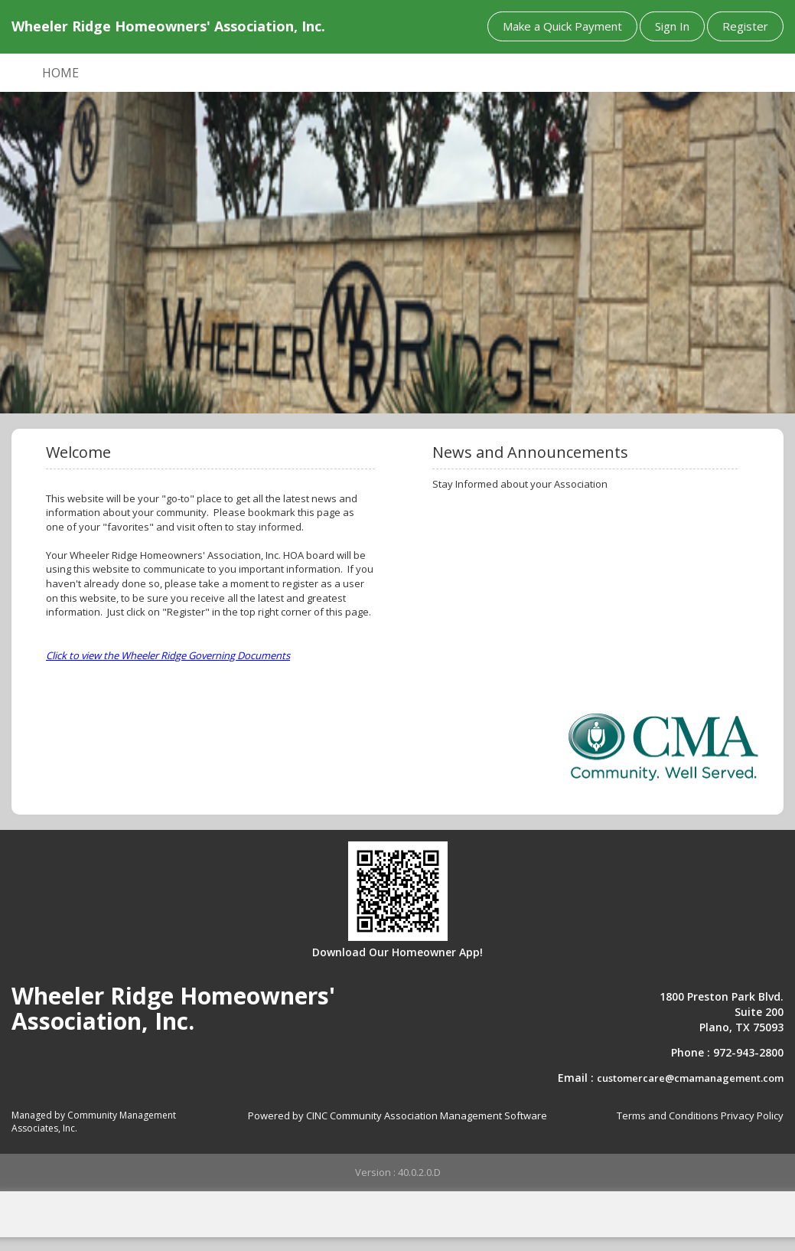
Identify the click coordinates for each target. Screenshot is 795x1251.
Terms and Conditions (667, 1115)
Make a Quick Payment (562, 26)
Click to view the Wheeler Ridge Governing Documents (168, 655)
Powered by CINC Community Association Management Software (397, 1115)
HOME (60, 72)
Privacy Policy (752, 1115)
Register (745, 26)
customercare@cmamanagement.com (690, 1078)
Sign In (672, 26)
